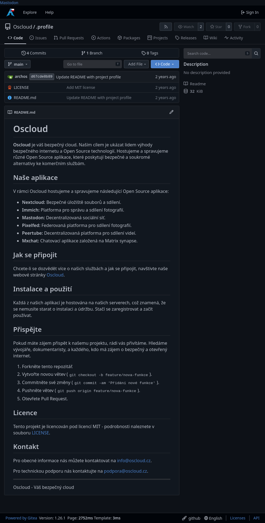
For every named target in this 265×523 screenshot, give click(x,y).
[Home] (10, 12)
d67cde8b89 (42, 77)
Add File (137, 64)
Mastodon (9, 2)
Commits (33, 53)
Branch (92, 53)
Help (49, 12)
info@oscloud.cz (134, 461)
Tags (149, 53)
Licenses (237, 518)
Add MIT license (81, 87)
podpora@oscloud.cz (125, 471)
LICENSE (21, 87)
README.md (25, 97)
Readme (195, 83)
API (256, 518)
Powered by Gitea (21, 518)
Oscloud (22, 26)
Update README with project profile (88, 77)
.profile (44, 26)
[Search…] (256, 53)
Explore (30, 12)
